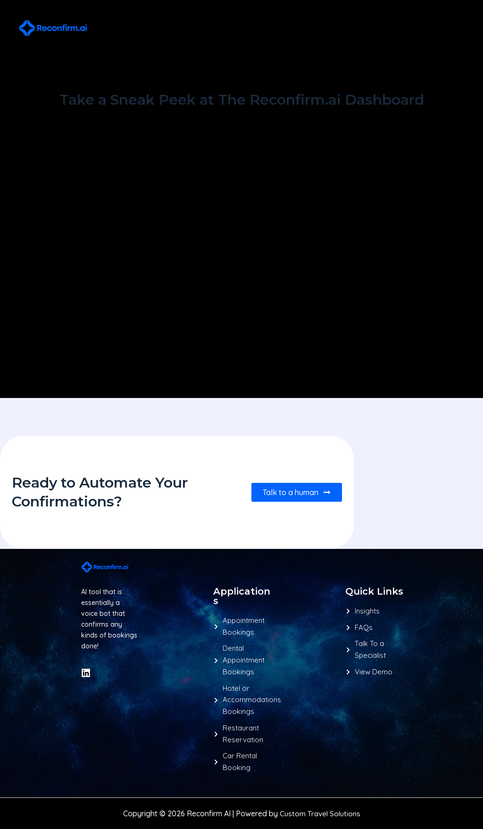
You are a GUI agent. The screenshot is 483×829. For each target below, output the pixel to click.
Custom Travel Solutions (320, 813)
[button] (364, 28)
